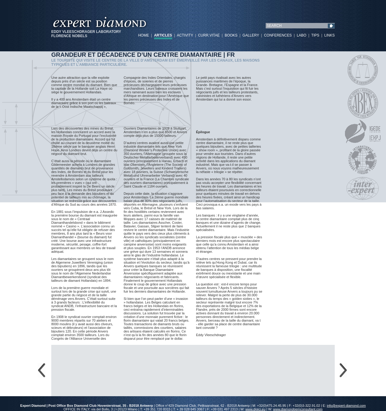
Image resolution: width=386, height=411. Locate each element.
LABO (301, 35)
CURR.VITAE (209, 35)
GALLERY (250, 35)
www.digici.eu (255, 409)
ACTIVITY (185, 35)
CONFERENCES (278, 35)
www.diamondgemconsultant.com (298, 409)
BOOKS (231, 35)
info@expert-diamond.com (346, 405)
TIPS (315, 35)
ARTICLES (163, 35)
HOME (143, 35)
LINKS (329, 35)
